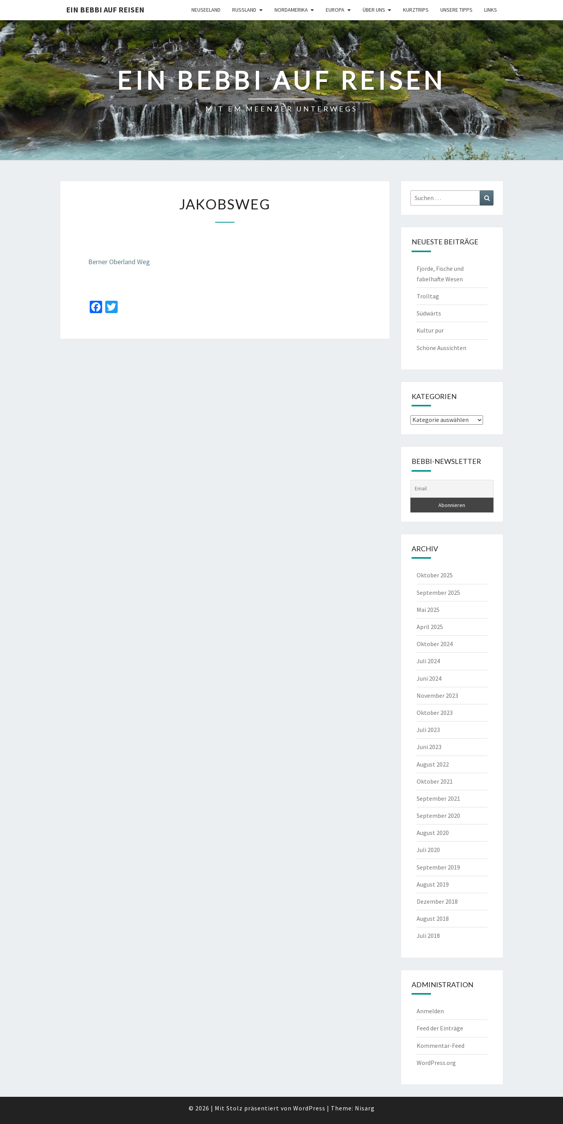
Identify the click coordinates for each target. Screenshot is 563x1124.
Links (490, 9)
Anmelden (430, 1011)
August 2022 (433, 764)
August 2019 (433, 884)
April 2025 (430, 627)
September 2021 (438, 798)
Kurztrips (416, 9)
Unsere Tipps (456, 9)
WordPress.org (436, 1062)
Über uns (374, 9)
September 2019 (438, 867)
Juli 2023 (428, 730)
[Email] (452, 489)
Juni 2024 (429, 678)
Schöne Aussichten (441, 348)
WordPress (309, 1108)
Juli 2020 (428, 850)
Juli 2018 (428, 935)
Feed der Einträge (440, 1028)
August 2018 (433, 918)
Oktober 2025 (435, 575)
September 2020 (438, 815)
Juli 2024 (428, 661)
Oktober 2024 (435, 644)
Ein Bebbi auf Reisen (105, 9)
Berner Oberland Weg (119, 261)
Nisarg (365, 1108)
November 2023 (437, 695)
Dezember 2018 (437, 901)
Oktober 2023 (435, 712)
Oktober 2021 (435, 781)
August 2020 (433, 832)
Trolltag (428, 296)
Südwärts (429, 313)
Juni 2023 (429, 747)
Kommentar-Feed (440, 1045)
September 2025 (438, 592)
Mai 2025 (428, 609)
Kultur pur (430, 330)
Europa (335, 9)
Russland (244, 9)
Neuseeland (206, 9)
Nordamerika (291, 9)
